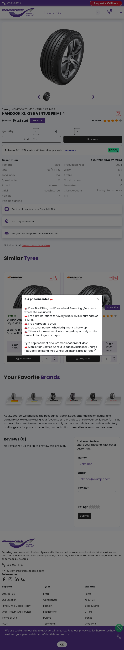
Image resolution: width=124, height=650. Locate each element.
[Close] (98, 299)
